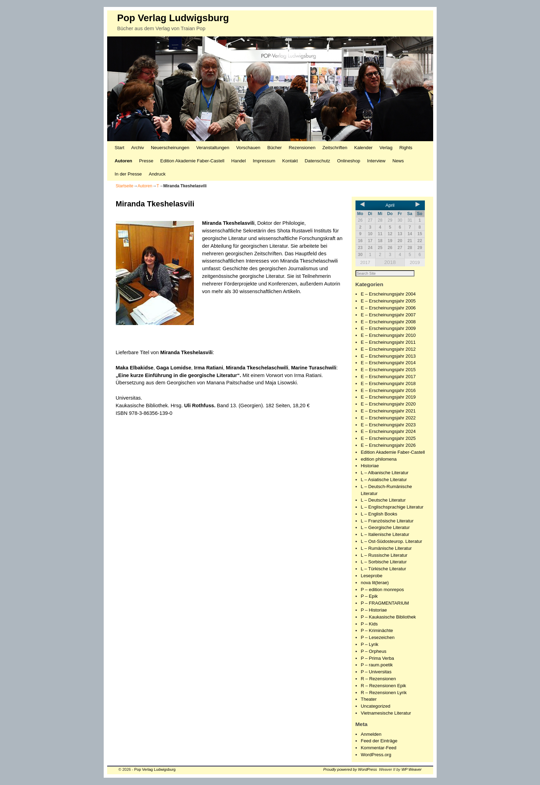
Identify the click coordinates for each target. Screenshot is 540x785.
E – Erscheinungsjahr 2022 (388, 418)
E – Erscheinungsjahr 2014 (388, 363)
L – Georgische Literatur (385, 527)
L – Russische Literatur (384, 555)
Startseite (125, 186)
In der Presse (128, 174)
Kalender (363, 147)
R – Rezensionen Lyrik (383, 693)
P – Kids (369, 624)
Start (120, 147)
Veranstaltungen (212, 147)
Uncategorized (375, 706)
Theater (368, 699)
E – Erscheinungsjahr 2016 (388, 390)
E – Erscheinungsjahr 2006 (388, 308)
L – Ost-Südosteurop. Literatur (391, 541)
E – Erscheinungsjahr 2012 (388, 349)
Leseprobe (371, 576)
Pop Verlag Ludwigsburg (173, 17)
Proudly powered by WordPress (350, 770)
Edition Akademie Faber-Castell (192, 160)
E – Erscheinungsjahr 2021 (388, 411)
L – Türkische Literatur (383, 569)
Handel (238, 160)
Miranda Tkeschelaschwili (257, 367)
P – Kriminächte (377, 630)
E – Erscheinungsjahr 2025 (388, 438)
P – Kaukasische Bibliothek (388, 617)
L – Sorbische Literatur (383, 562)
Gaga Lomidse (173, 367)
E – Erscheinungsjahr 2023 (388, 425)
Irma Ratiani (208, 367)
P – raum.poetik (377, 665)
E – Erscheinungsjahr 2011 (388, 342)
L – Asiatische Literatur (384, 480)
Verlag (385, 147)
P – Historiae (374, 610)
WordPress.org (376, 755)
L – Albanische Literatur (384, 473)
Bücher (274, 147)
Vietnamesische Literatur (386, 713)
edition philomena (378, 459)
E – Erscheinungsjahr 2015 (388, 370)
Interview (376, 160)
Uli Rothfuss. (199, 405)
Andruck (157, 174)
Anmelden (371, 734)
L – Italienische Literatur (385, 534)
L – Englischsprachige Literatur (392, 507)
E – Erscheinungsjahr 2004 (388, 294)
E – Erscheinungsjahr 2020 (388, 404)
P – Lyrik (369, 644)
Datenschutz (317, 160)
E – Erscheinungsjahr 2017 (388, 376)
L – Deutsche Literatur (383, 500)
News (398, 160)
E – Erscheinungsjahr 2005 (388, 301)
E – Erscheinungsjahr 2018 (388, 383)
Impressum (264, 160)
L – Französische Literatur (387, 521)
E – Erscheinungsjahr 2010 (388, 335)
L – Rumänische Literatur (386, 548)
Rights (406, 147)
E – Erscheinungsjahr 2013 (388, 356)
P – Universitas (376, 672)
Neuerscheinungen (170, 147)
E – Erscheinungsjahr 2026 (388, 445)
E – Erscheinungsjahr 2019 (388, 397)
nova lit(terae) (375, 583)
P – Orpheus (373, 651)
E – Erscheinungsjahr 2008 (388, 322)
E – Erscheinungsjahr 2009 (388, 328)
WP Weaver (411, 770)
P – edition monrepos (382, 589)
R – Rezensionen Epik (383, 686)
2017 (365, 262)
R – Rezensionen (378, 679)
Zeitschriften (334, 147)
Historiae (370, 466)
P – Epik (369, 596)
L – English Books (379, 514)
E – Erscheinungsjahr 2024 (388, 431)
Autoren (123, 160)
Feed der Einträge (379, 741)
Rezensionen (302, 147)
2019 (415, 262)
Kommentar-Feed (378, 748)
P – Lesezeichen (377, 637)
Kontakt (290, 160)
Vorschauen (248, 147)
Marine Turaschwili (313, 367)
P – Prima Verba (377, 658)
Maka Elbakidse (135, 367)
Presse (146, 160)
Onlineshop (348, 160)
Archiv (137, 147)
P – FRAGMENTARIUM (385, 603)
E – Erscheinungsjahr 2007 (388, 315)
